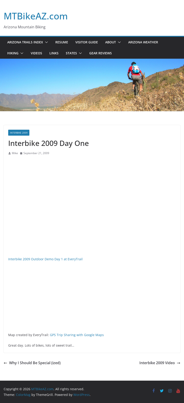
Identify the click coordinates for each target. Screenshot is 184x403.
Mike (15, 153)
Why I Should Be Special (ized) (32, 362)
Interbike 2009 (19, 132)
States (71, 53)
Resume (61, 42)
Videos (36, 53)
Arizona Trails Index (25, 42)
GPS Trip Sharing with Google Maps (77, 335)
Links (54, 53)
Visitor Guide (86, 42)
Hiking (12, 53)
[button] (45, 42)
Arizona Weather (143, 42)
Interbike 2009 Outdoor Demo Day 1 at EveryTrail (45, 259)
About (110, 42)
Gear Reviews (100, 53)
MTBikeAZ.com (36, 16)
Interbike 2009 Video (159, 362)
